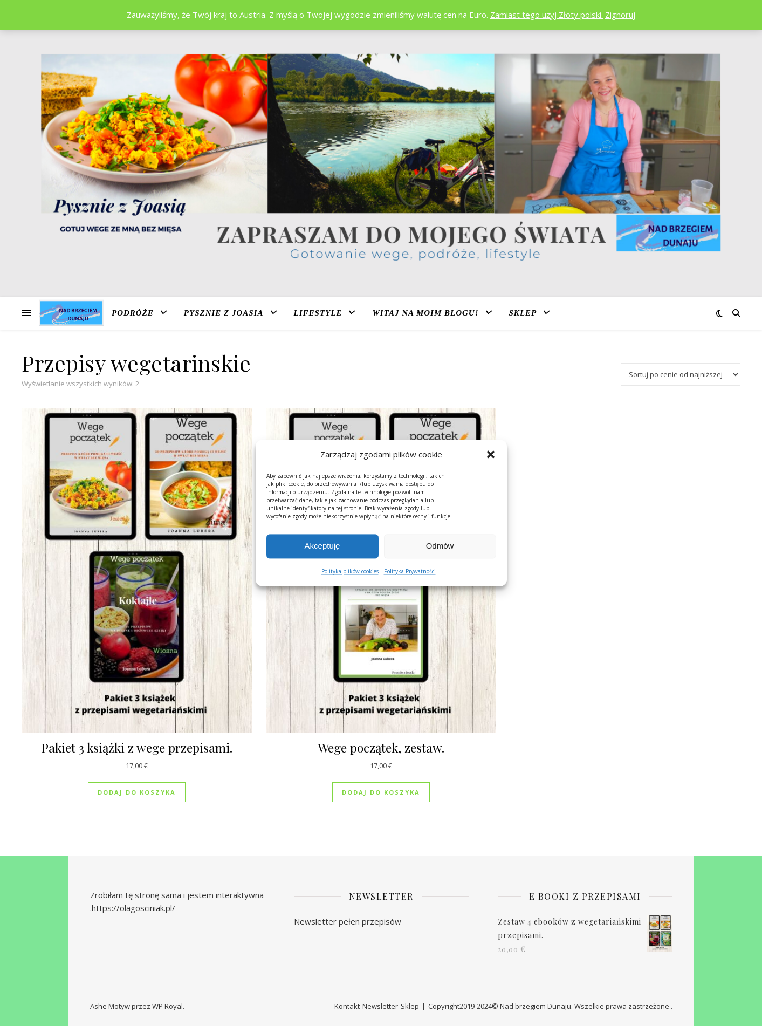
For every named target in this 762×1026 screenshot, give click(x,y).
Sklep (523, 313)
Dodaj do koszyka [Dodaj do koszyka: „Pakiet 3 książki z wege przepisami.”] (137, 792)
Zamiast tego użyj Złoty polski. (546, 14)
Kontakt (347, 1006)
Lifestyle (318, 313)
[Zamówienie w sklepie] (680, 374)
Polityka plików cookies (350, 571)
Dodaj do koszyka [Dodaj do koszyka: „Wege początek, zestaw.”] (381, 792)
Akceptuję (322, 546)
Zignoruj (620, 14)
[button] (490, 454)
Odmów (440, 546)
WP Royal (167, 1006)
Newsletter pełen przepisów (347, 921)
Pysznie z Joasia (224, 313)
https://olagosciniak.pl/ (133, 907)
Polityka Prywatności (410, 571)
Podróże (133, 313)
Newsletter (380, 1006)
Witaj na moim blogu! (425, 313)
